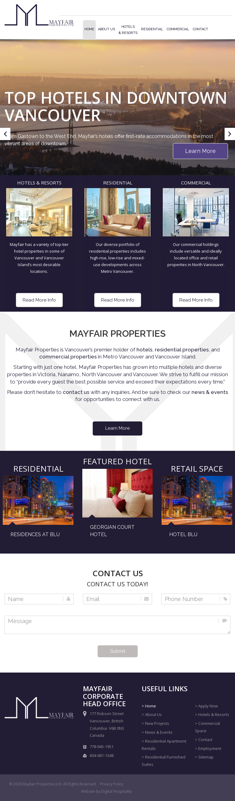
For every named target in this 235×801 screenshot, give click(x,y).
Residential (152, 29)
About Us (106, 29)
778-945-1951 (102, 746)
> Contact (203, 739)
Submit (117, 651)
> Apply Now (206, 706)
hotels (144, 350)
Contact (200, 29)
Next (229, 139)
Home (89, 29)
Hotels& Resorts (128, 30)
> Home (149, 706)
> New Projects (155, 723)
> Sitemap (204, 757)
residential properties (182, 350)
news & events (210, 392)
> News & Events (157, 732)
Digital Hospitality (116, 791)
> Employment (208, 748)
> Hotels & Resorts (212, 714)
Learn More (200, 151)
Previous (5, 139)
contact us (77, 392)
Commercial (178, 29)
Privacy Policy (111, 784)
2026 (17, 784)
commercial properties (68, 357)
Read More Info (39, 300)
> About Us (152, 714)
